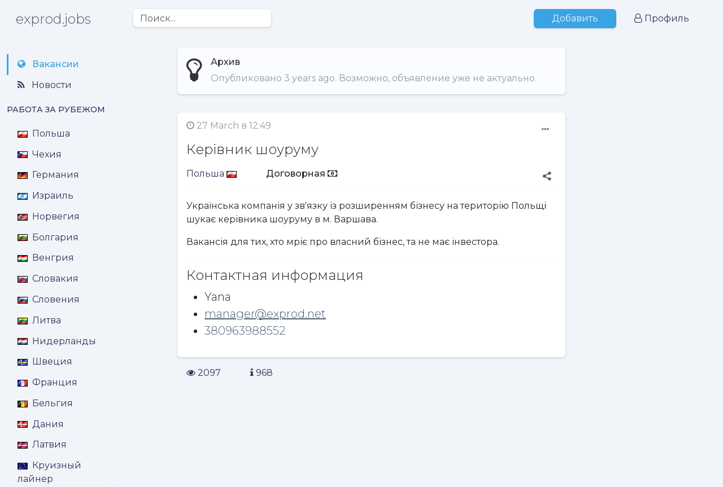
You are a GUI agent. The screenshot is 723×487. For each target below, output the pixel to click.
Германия (48, 174)
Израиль (45, 195)
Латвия (42, 444)
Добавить (575, 18)
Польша (44, 133)
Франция (47, 382)
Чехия (40, 154)
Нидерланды (57, 341)
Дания (41, 424)
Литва (39, 320)
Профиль (661, 18)
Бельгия (45, 403)
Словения (49, 299)
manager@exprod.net (265, 314)
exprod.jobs (53, 19)
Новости (45, 85)
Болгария (48, 237)
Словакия (48, 278)
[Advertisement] (647, 295)
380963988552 (244, 330)
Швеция (45, 361)
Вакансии (48, 64)
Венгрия (46, 257)
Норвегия (49, 216)
